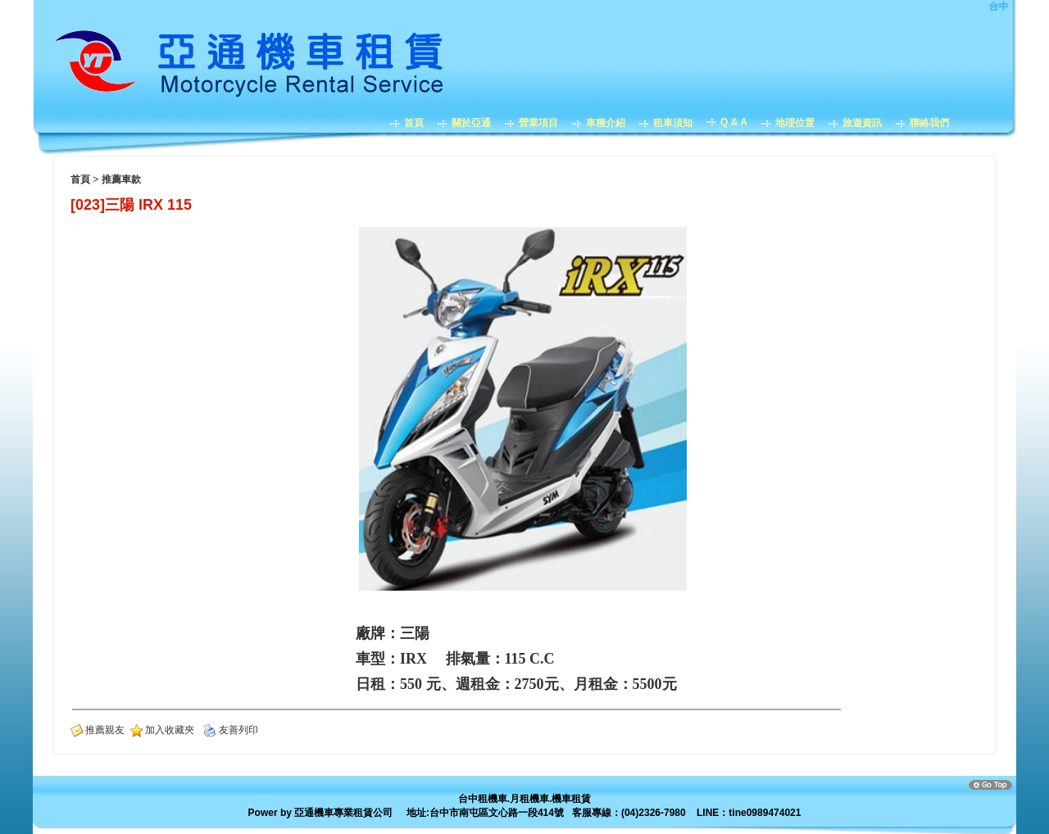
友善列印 (238, 730)
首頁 (80, 179)
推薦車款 (121, 179)
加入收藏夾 (169, 730)
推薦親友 (105, 730)
